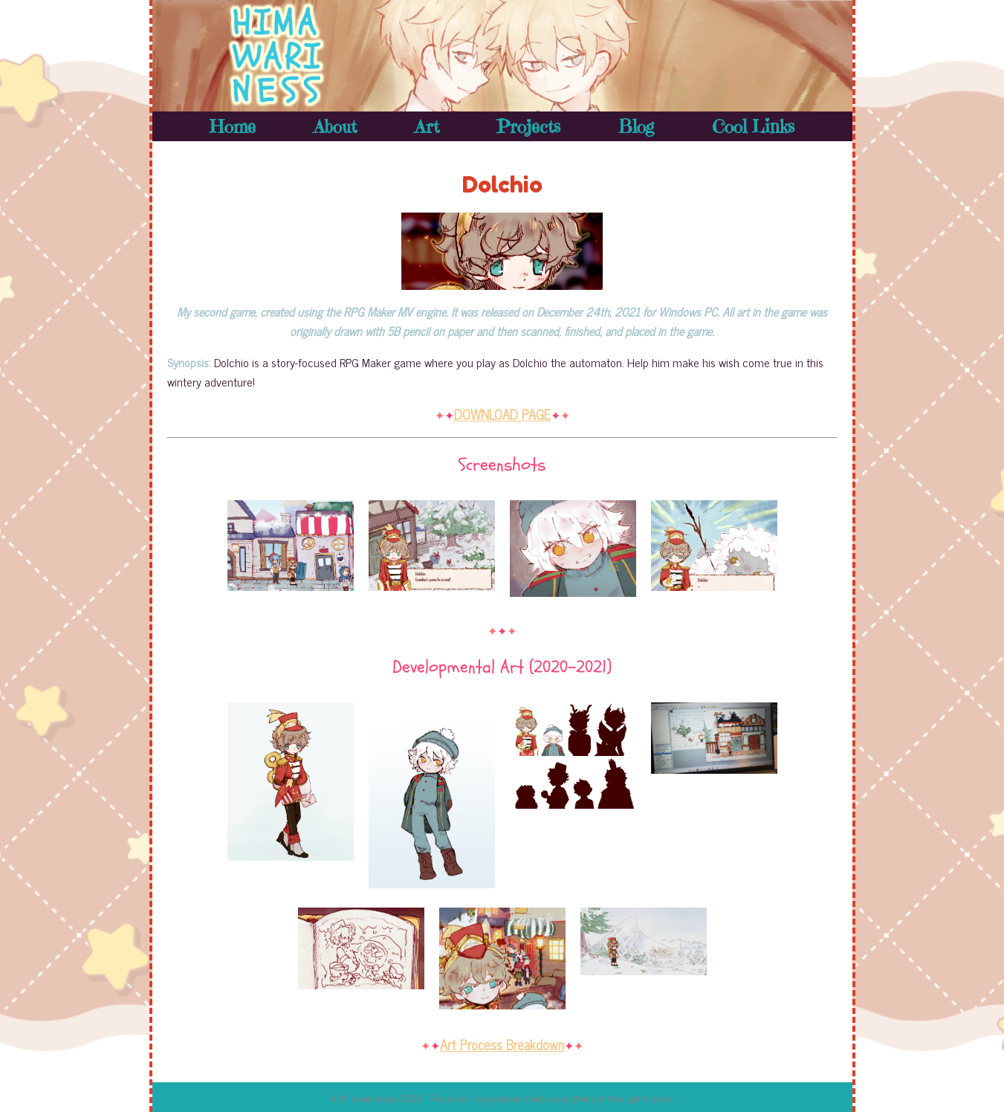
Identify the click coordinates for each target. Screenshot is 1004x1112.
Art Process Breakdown (502, 1044)
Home (233, 126)
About (335, 126)
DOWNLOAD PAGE (502, 414)
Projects (528, 126)
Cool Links (753, 126)
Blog (636, 126)
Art (427, 126)
